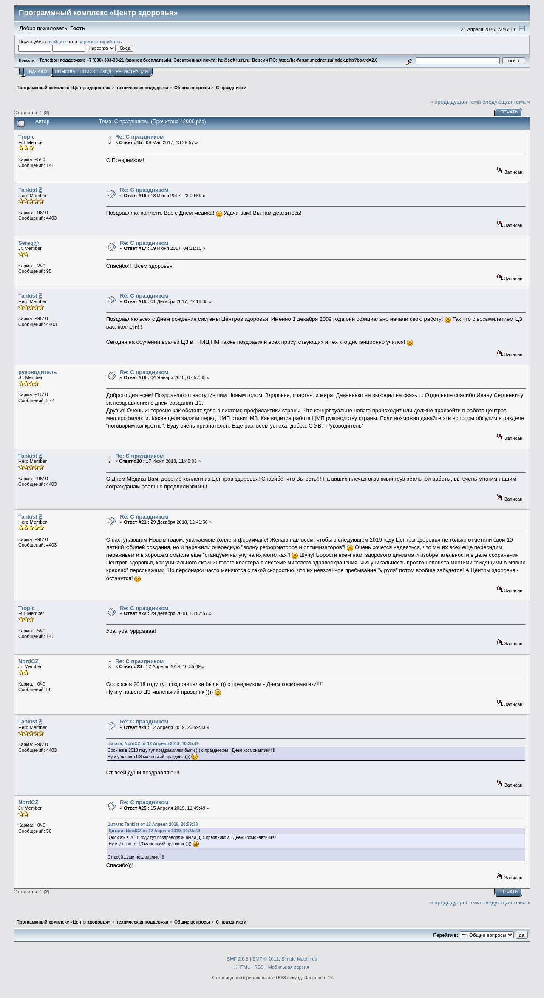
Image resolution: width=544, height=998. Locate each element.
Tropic (26, 136)
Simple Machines (299, 958)
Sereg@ (28, 243)
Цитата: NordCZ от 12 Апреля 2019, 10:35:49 (153, 743)
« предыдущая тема (455, 102)
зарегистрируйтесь (100, 41)
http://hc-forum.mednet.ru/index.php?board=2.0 (327, 60)
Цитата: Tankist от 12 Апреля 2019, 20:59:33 (153, 824)
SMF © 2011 (265, 958)
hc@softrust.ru (233, 60)
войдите (58, 41)
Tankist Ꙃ (30, 190)
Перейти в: (445, 935)
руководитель (37, 372)
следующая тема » (506, 102)
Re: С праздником (139, 136)
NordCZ (28, 661)
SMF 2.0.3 (238, 958)
